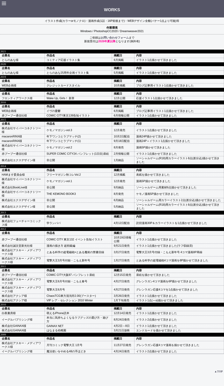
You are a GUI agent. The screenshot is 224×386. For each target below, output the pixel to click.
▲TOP (218, 371)
